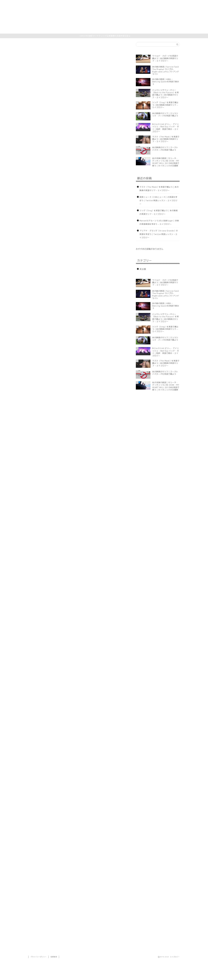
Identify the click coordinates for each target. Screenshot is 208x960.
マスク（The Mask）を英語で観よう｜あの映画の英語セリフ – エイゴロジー (159, 189)
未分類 (32, 46)
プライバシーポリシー (38, 957)
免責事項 (54, 957)
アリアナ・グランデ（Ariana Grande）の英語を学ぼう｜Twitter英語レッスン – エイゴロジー (159, 234)
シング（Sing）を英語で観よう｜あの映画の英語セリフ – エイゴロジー (159, 212)
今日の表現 (41, 137)
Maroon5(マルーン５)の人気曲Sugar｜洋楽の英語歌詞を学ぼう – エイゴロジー (159, 222)
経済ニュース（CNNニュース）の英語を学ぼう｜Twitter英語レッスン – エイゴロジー (158, 200)
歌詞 (38, 141)
